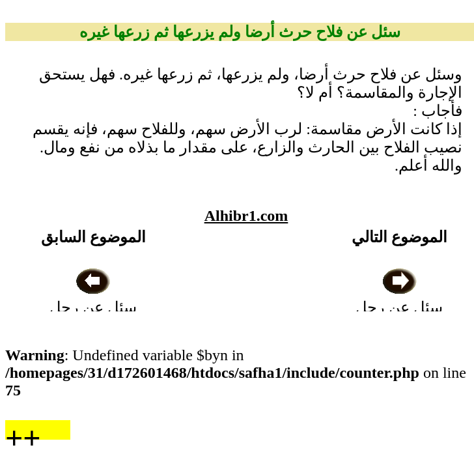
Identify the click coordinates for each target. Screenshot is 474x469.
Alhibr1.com (246, 215)
